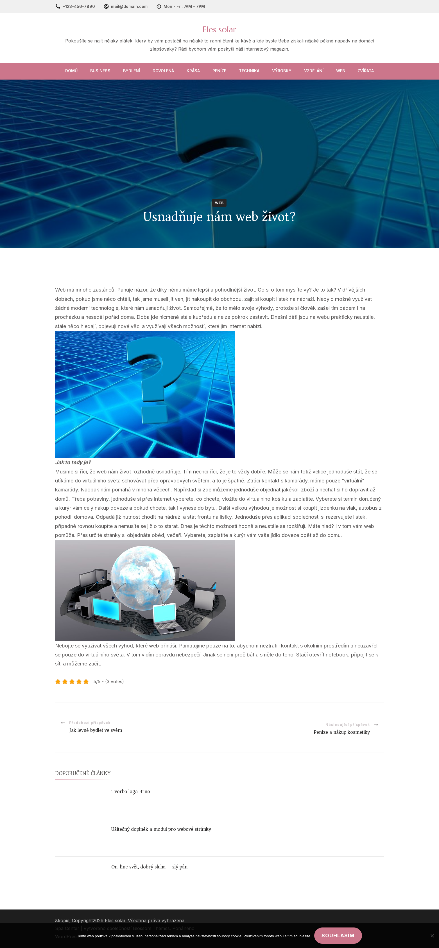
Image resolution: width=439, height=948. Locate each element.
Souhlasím (338, 935)
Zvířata (365, 70)
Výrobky (281, 70)
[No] (432, 935)
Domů (71, 70)
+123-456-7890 (79, 6)
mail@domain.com (129, 6)
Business (100, 70)
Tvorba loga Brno (130, 791)
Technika (249, 70)
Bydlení (131, 70)
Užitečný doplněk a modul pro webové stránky (161, 829)
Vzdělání (313, 70)
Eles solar (219, 29)
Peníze (219, 70)
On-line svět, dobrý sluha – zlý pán (149, 866)
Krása (193, 70)
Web (340, 70)
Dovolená (163, 70)
